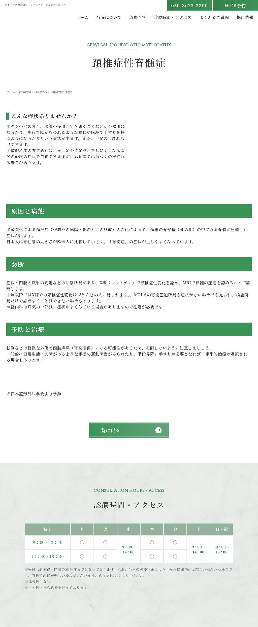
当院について (109, 17)
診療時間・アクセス (173, 17)
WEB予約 (235, 5)
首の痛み (41, 92)
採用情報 (245, 17)
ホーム (82, 17)
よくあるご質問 (214, 17)
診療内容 (137, 17)
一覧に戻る (108, 430)
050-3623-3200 (189, 5)
